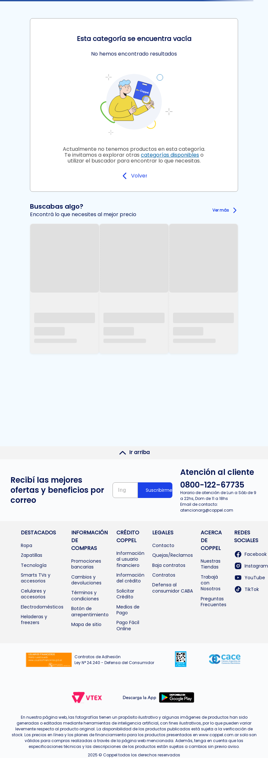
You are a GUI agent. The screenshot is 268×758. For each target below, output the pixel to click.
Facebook (250, 554)
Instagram (251, 566)
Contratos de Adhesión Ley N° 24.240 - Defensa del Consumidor (114, 659)
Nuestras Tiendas (211, 564)
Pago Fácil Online (127, 625)
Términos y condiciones (85, 595)
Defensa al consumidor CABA (172, 588)
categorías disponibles (170, 155)
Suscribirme (159, 490)
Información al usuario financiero (130, 559)
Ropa (26, 545)
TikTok (246, 589)
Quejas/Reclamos (172, 555)
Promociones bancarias (86, 564)
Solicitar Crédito (125, 594)
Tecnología (34, 565)
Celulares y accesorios (33, 594)
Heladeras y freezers (34, 619)
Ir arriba (134, 452)
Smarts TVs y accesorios (35, 578)
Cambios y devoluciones (86, 580)
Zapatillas (31, 555)
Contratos (163, 575)
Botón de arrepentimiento (90, 611)
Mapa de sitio (86, 624)
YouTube (249, 578)
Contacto (163, 545)
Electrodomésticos (42, 607)
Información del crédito (130, 578)
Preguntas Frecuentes (213, 601)
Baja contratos (168, 565)
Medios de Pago (128, 610)
